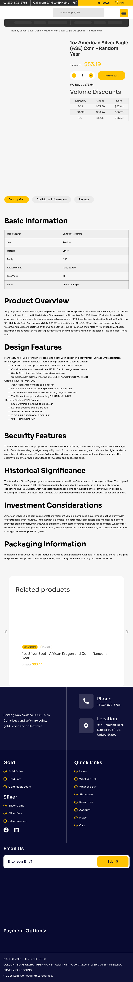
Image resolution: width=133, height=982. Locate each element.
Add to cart (112, 75)
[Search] (56, 12)
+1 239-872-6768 (109, 705)
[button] (124, 13)
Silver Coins (34, 30)
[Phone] (86, 701)
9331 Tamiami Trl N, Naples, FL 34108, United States (110, 729)
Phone (104, 699)
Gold (9, 763)
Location (107, 719)
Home (14, 30)
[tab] (16, 199)
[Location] (86, 725)
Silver (23, 30)
